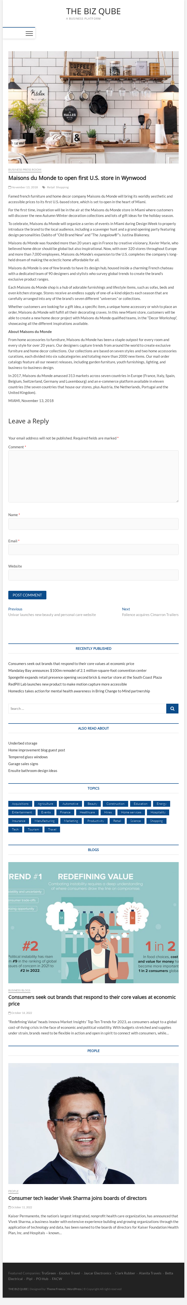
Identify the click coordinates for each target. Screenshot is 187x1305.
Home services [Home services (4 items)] (131, 812)
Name (14, 514)
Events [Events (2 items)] (46, 812)
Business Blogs (19, 990)
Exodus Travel (69, 1273)
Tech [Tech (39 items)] (15, 829)
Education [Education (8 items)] (140, 804)
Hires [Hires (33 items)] (108, 812)
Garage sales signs (23, 763)
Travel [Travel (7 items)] (52, 829)
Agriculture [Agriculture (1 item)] (45, 804)
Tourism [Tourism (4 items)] (33, 829)
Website (15, 566)
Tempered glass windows (28, 757)
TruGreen (49, 1273)
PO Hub (42, 1279)
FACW (57, 1279)
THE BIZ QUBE (93, 11)
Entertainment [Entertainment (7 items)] (22, 812)
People (13, 1191)
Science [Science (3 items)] (135, 821)
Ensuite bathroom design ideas (32, 770)
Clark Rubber (125, 1273)
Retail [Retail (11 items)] (117, 821)
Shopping (62, 187)
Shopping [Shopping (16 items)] (156, 821)
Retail (51, 187)
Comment (17, 447)
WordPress (74, 1289)
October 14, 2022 (20, 1012)
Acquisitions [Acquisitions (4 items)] (20, 804)
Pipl (29, 1279)
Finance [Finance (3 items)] (65, 812)
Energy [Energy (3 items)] (161, 804)
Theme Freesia (56, 1289)
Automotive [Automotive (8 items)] (70, 804)
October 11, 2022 (20, 1207)
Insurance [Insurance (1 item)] (18, 821)
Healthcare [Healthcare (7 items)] (87, 812)
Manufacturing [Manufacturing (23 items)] (45, 821)
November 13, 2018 (23, 187)
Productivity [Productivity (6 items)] (95, 821)
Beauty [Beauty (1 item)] (92, 804)
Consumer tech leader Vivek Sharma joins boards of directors (77, 1198)
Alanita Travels (150, 1273)
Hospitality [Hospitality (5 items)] (158, 812)
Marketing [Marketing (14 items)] (71, 821)
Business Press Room (25, 169)
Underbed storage (22, 743)
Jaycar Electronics (97, 1273)
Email (14, 541)
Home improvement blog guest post (36, 750)
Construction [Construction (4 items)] (115, 804)
